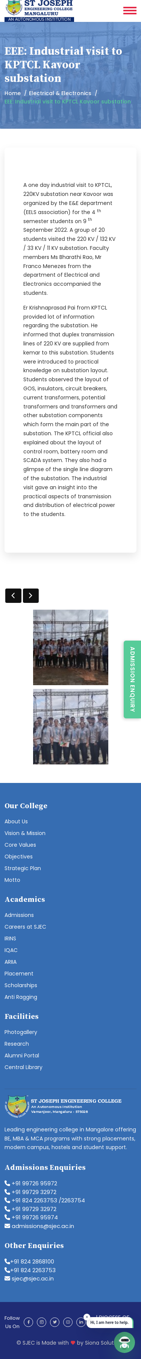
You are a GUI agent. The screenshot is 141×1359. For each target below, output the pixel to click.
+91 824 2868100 (29, 1261)
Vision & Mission (25, 833)
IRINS (10, 938)
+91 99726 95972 (31, 1183)
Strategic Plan (23, 868)
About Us (16, 821)
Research (17, 1044)
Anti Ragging (21, 997)
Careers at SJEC (25, 927)
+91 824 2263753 (30, 1270)
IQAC (11, 950)
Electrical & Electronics (60, 93)
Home (13, 93)
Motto (12, 880)
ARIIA (11, 962)
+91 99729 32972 (30, 1192)
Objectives (19, 856)
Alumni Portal (22, 1055)
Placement (19, 973)
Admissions (19, 915)
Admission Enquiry (132, 679)
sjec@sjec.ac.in (29, 1278)
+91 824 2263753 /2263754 (45, 1200)
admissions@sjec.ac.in (39, 1226)
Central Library (23, 1067)
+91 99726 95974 (31, 1217)
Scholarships (21, 985)
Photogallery (21, 1032)
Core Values (20, 845)
